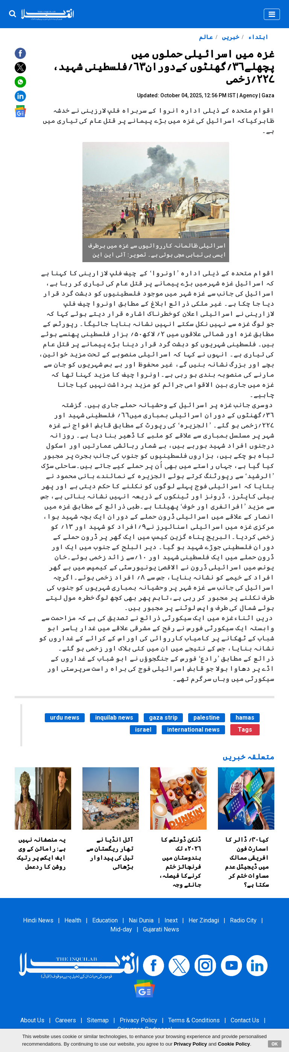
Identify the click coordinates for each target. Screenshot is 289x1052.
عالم (206, 37)
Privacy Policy (138, 1020)
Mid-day (121, 929)
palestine (206, 717)
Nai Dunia (141, 920)
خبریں (230, 37)
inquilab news (114, 717)
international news (193, 729)
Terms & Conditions (194, 1020)
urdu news (64, 717)
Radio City (243, 920)
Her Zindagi (204, 920)
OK (275, 1043)
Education (105, 920)
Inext (171, 920)
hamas (245, 717)
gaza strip (163, 717)
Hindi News (38, 920)
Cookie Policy (234, 1044)
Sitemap (98, 1020)
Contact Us (245, 1020)
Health (72, 920)
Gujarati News (161, 929)
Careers (65, 1020)
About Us (32, 1020)
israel (143, 729)
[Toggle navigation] (272, 14)
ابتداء (257, 37)
